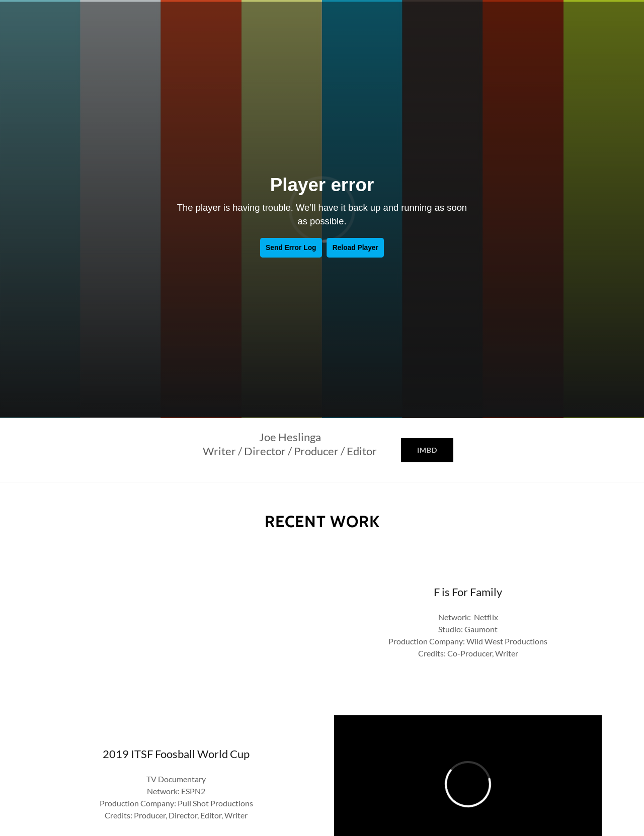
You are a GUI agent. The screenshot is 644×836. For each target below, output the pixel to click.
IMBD (427, 450)
